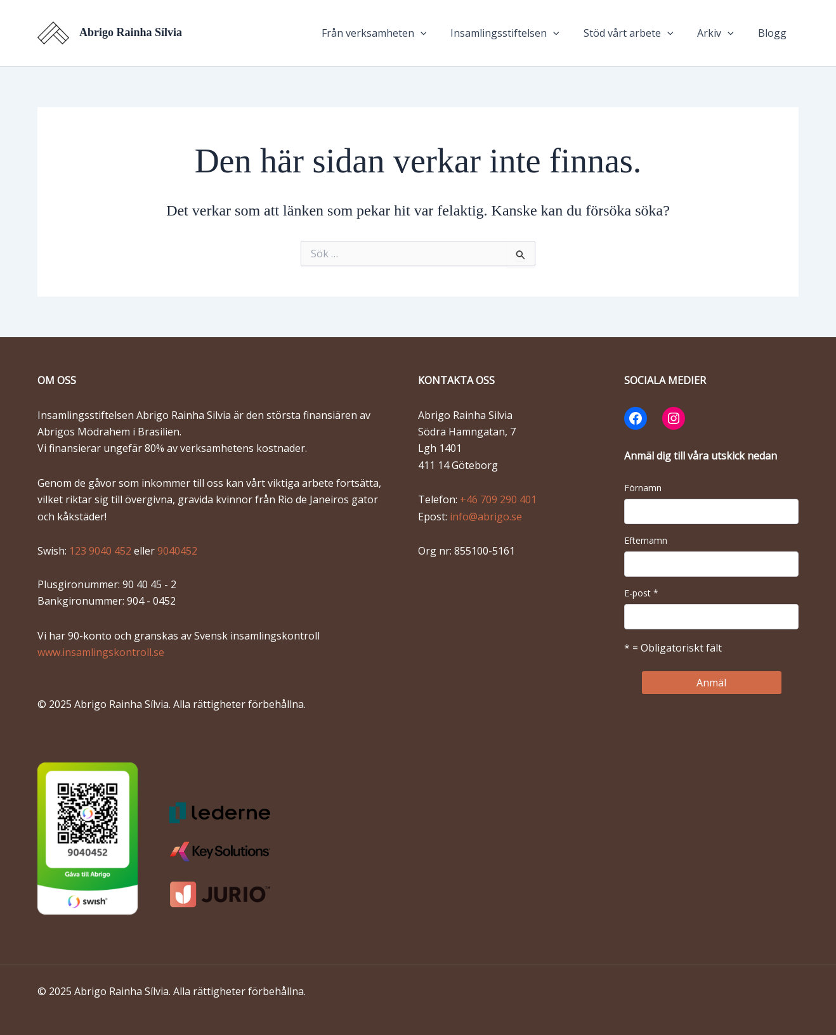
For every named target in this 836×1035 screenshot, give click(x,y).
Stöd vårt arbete (638, 33)
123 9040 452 (101, 551)
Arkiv (721, 33)
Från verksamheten (391, 33)
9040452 (177, 551)
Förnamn (643, 488)
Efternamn (645, 540)
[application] (437, 33)
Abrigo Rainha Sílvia (130, 32)
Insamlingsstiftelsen (518, 33)
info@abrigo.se (486, 517)
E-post (641, 593)
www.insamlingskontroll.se (100, 652)
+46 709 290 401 (498, 499)
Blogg (774, 33)
